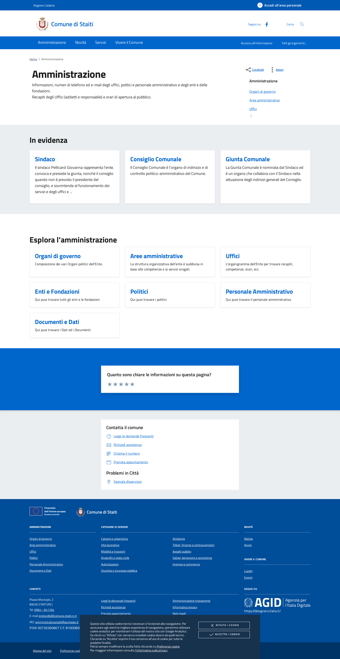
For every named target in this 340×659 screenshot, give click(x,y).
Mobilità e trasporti (113, 551)
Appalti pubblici (182, 551)
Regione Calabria (44, 5)
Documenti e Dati (40, 570)
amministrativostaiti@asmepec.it (56, 622)
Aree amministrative (42, 545)
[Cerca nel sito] (302, 24)
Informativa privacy (185, 607)
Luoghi (248, 571)
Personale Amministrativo (46, 564)
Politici (33, 557)
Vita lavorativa (110, 545)
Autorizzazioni (110, 564)
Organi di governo (40, 538)
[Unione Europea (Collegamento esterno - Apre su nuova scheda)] (48, 512)
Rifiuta (224, 625)
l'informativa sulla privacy (151, 650)
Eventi (248, 577)
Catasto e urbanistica (114, 538)
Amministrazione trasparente (191, 600)
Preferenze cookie (168, 646)
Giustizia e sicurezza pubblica (119, 570)
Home (33, 59)
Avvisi (248, 545)
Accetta (224, 634)
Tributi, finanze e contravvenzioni (193, 545)
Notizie (248, 538)
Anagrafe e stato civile (115, 557)
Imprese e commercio (186, 564)
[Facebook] (265, 24)
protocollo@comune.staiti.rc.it (58, 615)
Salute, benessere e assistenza (192, 557)
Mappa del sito (42, 650)
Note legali (179, 613)
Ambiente (179, 538)
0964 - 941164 (44, 609)
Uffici (32, 551)
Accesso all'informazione (256, 43)
